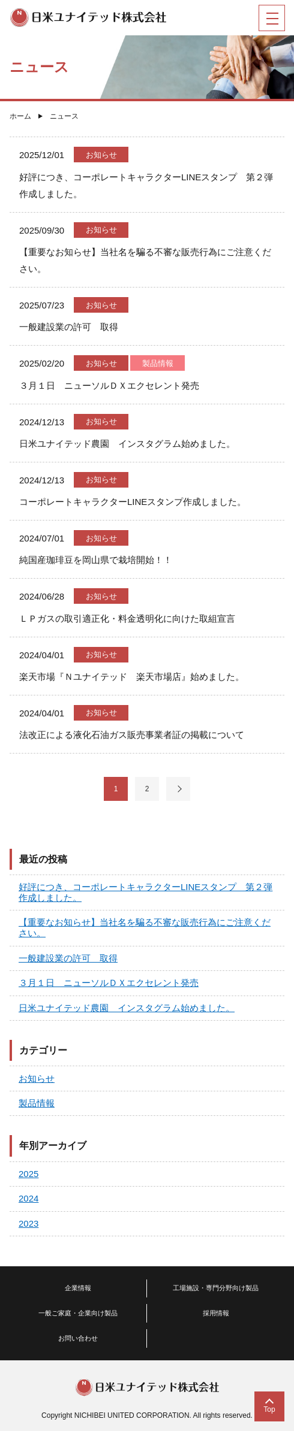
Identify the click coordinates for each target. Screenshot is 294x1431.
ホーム (20, 116)
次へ (178, 789)
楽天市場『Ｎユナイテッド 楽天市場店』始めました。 (131, 676)
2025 (28, 1174)
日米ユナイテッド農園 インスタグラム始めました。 (127, 443)
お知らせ (101, 154)
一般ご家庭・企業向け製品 (78, 1313)
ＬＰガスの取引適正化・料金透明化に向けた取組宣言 (127, 618)
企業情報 (78, 1287)
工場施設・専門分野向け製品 (216, 1287)
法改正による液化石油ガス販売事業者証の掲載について (131, 735)
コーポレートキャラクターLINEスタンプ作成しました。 (132, 502)
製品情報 (157, 363)
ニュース (64, 116)
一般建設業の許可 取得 (68, 327)
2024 (28, 1198)
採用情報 (216, 1313)
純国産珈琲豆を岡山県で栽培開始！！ (95, 560)
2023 (28, 1223)
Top (269, 1409)
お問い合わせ (78, 1338)
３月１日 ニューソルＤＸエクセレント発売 (109, 385)
